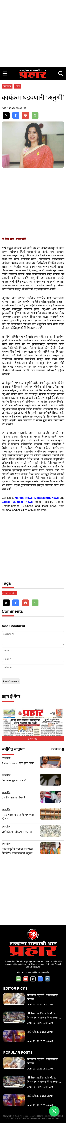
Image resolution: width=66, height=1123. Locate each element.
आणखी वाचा (57, 749)
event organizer (9, 593)
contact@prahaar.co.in (38, 972)
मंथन (18, 86)
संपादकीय (7, 86)
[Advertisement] (33, 33)
